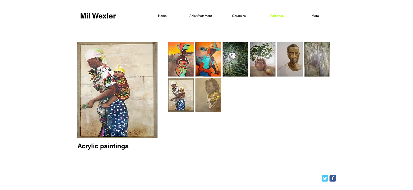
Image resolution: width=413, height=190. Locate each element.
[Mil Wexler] (98, 16)
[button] (181, 59)
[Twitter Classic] (325, 178)
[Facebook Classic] (333, 178)
